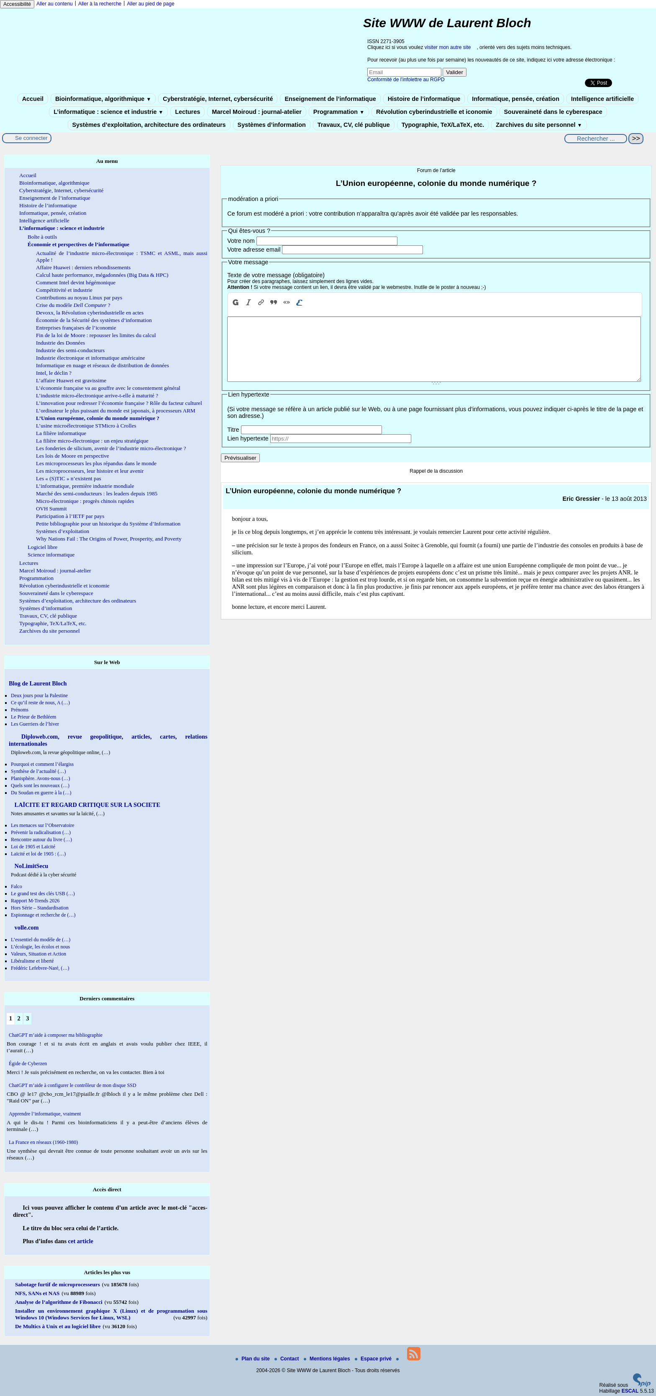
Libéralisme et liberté (32, 961)
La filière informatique (61, 433)
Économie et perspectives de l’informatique (78, 244)
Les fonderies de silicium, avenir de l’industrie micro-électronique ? (111, 448)
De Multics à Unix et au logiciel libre (58, 1326)
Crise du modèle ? (73, 305)
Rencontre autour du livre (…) (41, 839)
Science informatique (51, 554)
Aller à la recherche (99, 4)
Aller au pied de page (150, 4)
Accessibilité (17, 4)
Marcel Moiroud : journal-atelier (256, 111)
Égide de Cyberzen (28, 1063)
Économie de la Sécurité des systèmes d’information (94, 320)
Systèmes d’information (272, 124)
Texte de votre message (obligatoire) (276, 275)
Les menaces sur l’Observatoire (42, 825)
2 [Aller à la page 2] (18, 1018)
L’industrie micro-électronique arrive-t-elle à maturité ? (97, 395)
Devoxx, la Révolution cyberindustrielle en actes (90, 312)
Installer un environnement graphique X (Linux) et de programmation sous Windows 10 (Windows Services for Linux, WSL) (111, 1314)
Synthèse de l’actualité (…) (38, 771)
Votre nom (241, 240)
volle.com (26, 927)
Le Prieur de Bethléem (33, 717)
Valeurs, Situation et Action (38, 954)
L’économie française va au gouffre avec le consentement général (108, 388)
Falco (16, 886)
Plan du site (253, 1359)
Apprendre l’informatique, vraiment (45, 1114)
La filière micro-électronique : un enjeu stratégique (92, 441)
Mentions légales (327, 1359)
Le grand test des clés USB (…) (43, 893)
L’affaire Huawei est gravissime (71, 380)
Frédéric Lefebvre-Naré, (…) (40, 968)
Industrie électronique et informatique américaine (90, 358)
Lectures (187, 111)
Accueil (33, 98)
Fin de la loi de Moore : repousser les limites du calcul (96, 335)
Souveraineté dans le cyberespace (553, 111)
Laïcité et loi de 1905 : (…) (38, 854)
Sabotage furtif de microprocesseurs (57, 1284)
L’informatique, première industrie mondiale (85, 486)
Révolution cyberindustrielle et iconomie (434, 111)
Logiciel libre (42, 547)
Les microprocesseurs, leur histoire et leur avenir (90, 471)
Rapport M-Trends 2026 (35, 901)
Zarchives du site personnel (539, 124)
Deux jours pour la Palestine (39, 695)
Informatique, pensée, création (515, 98)
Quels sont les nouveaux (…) (40, 785)
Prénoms (19, 710)
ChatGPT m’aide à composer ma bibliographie (55, 1035)
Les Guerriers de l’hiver (35, 724)
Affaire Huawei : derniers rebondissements (83, 267)
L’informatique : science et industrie (108, 111)
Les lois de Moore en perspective (72, 456)
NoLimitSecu (30, 866)
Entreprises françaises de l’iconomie (76, 328)
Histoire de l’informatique (424, 98)
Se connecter (31, 138)
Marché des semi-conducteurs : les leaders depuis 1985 (96, 493)
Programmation (338, 111)
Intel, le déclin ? (54, 373)
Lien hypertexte (247, 451)
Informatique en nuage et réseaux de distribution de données (102, 365)
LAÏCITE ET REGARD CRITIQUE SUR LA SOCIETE (86, 804)
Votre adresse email (253, 249)
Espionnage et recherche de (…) (43, 915)
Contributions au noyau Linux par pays (79, 297)
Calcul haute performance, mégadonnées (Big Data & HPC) (102, 275)
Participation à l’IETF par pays (70, 516)
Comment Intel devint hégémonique (75, 282)
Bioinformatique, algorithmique (103, 98)
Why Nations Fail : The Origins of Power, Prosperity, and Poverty (109, 539)
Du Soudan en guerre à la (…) (41, 793)
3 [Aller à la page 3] (27, 1018)
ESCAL (630, 1391)
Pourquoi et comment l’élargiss (42, 764)
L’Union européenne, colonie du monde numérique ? (97, 418)
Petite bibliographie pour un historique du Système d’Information (108, 523)
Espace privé (374, 1359)
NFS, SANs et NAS (37, 1293)
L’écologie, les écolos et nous (40, 947)
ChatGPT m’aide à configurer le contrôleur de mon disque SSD (72, 1085)
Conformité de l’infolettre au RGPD (406, 79)
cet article (80, 1241)
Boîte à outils (42, 237)
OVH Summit (51, 508)
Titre (233, 442)
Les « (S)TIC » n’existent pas (68, 478)
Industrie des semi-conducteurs (70, 350)
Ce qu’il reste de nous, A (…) (40, 703)
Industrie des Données (60, 343)
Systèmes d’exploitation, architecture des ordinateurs (149, 124)
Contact (287, 1359)
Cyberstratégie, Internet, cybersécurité (218, 98)
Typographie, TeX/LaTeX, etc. (443, 124)
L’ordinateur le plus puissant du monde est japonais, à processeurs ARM (115, 410)
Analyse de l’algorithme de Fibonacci (58, 1302)
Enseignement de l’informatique (330, 98)
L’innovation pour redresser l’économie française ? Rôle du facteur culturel (119, 403)
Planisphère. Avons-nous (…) (40, 778)
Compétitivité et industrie (64, 290)
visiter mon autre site (448, 47)
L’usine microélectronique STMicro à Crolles (86, 425)
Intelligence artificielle (602, 98)
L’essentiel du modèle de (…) (40, 940)
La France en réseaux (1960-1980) (43, 1142)
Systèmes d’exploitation (62, 531)
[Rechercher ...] (595, 138)
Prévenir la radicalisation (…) (41, 832)
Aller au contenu (54, 4)
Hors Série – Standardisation (40, 908)
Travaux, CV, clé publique (354, 124)
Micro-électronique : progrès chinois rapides (85, 501)
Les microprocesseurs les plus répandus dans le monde (96, 463)
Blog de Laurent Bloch (38, 683)
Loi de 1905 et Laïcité (33, 847)
